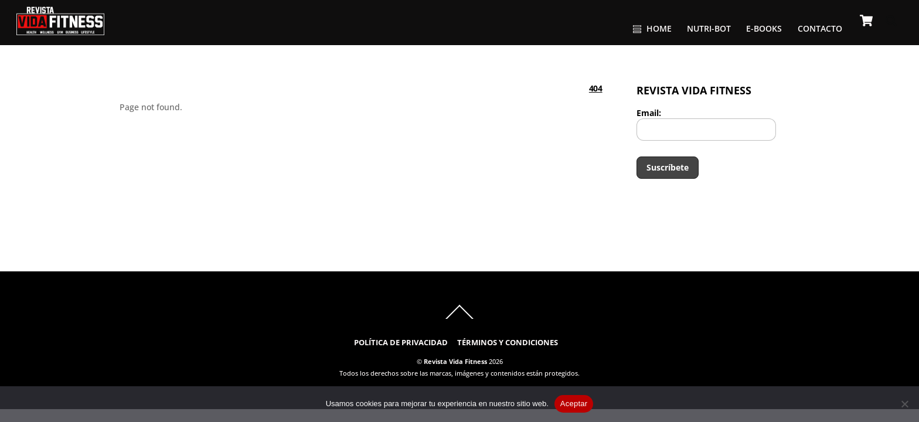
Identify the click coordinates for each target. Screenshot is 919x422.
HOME (652, 28)
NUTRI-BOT (709, 28)
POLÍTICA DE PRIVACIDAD (401, 343)
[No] (904, 404)
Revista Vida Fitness (455, 361)
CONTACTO (820, 28)
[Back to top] (459, 318)
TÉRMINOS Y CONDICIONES (507, 343)
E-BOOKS (764, 28)
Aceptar (574, 403)
